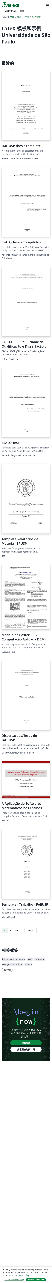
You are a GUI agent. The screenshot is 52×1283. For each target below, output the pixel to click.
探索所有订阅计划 (26, 1049)
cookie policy (23, 1275)
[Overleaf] (10, 4)
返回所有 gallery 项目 (13, 11)
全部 (12, 16)
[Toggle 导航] (47, 5)
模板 (19, 16)
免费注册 (26, 1042)
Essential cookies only (14, 1279)
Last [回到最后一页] (30, 930)
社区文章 (36, 16)
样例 (27, 16)
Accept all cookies (36, 1279)
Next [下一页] (18, 930)
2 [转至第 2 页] (10, 930)
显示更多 (7, 970)
